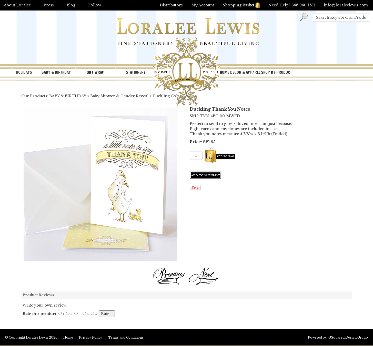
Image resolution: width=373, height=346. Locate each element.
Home (68, 337)
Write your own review (44, 305)
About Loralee (17, 5)
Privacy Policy (90, 337)
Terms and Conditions (125, 337)
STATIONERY (136, 72)
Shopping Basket (241, 5)
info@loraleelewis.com (346, 5)
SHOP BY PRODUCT (276, 72)
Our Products (34, 96)
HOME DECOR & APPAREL (237, 72)
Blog (71, 5)
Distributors (171, 5)
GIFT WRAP (95, 72)
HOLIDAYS (24, 72)
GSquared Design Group (348, 337)
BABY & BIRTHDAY (56, 72)
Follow (94, 5)
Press (49, 5)
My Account (202, 5)
